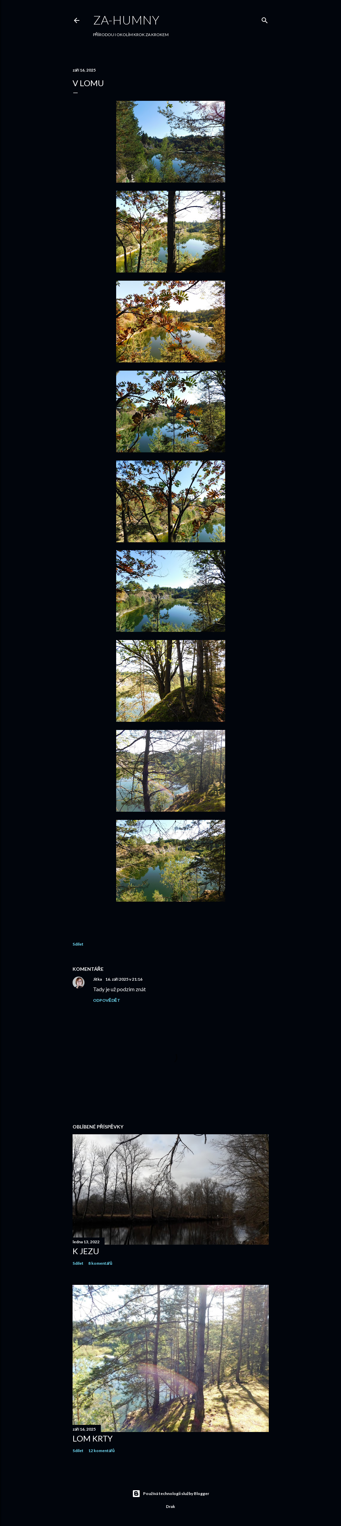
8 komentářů (100, 1263)
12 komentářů (101, 1450)
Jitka (98, 979)
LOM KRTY (93, 1438)
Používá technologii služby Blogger (170, 1494)
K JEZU (86, 1251)
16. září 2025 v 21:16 (124, 979)
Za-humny (126, 19)
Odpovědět (106, 1000)
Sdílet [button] (78, 944)
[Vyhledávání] (265, 19)
